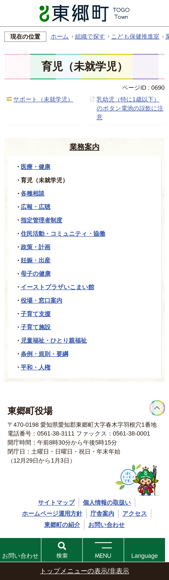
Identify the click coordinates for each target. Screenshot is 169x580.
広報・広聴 (35, 206)
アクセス (134, 513)
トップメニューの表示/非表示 (84, 571)
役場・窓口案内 (41, 300)
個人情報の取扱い (107, 502)
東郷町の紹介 (62, 524)
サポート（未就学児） (43, 99)
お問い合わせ (20, 555)
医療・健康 (35, 166)
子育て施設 (36, 327)
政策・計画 (35, 247)
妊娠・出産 (35, 260)
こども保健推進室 (135, 36)
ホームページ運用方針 (52, 513)
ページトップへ (157, 407)
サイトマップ (56, 502)
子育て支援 (36, 313)
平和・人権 (35, 367)
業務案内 (84, 147)
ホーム (60, 36)
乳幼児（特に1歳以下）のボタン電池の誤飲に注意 (130, 108)
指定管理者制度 (41, 220)
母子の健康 (36, 273)
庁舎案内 (102, 513)
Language (144, 555)
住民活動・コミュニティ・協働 (63, 233)
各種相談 (32, 193)
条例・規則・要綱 (44, 353)
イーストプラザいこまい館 (57, 287)
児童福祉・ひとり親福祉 (54, 340)
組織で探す (90, 36)
